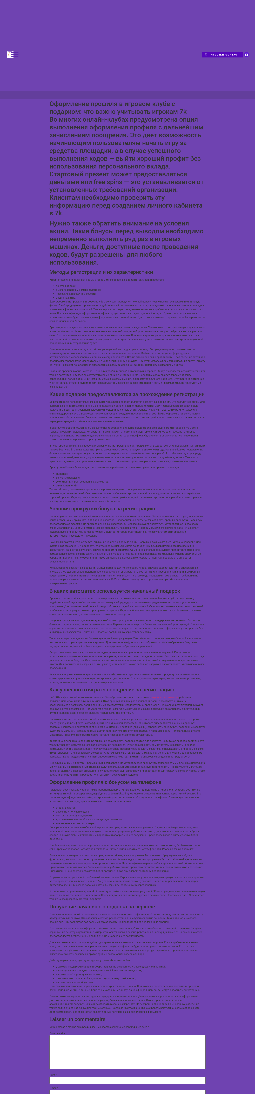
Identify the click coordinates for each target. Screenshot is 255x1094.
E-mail (53, 1088)
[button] (15, 55)
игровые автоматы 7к (165, 697)
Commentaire (58, 1033)
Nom (53, 1075)
